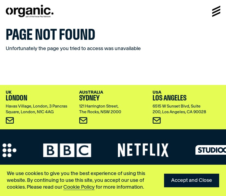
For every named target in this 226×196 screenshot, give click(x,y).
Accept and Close (191, 180)
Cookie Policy (79, 187)
